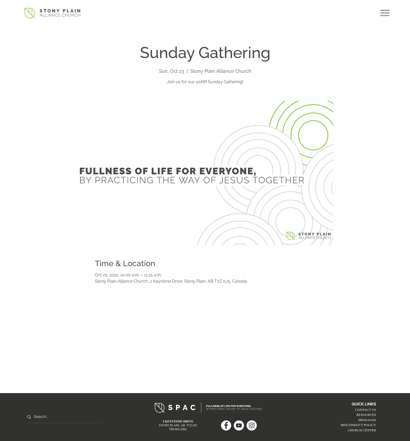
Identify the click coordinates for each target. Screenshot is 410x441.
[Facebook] (226, 425)
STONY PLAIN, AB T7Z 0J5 (178, 425)
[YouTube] (239, 425)
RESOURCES (366, 415)
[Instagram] (252, 425)
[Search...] (63, 417)
